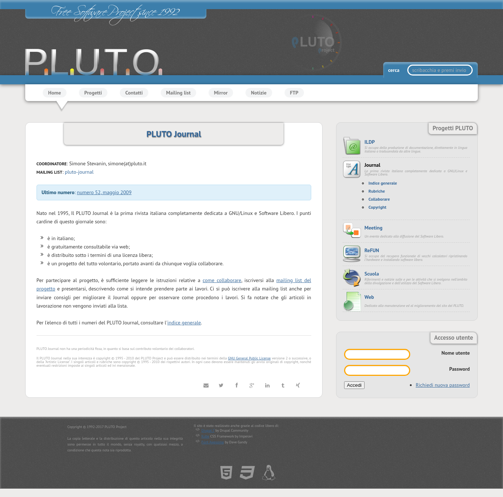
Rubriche (377, 191)
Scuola (372, 273)
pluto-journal (79, 172)
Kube (205, 436)
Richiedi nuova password (443, 385)
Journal (372, 165)
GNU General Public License (249, 358)
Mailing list (178, 92)
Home (54, 92)
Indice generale (383, 183)
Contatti (134, 92)
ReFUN (372, 250)
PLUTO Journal (173, 133)
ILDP (370, 142)
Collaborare (379, 199)
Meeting (373, 227)
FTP (294, 92)
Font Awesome (213, 442)
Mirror (221, 92)
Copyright (377, 207)
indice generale (184, 322)
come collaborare (222, 280)
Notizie (259, 92)
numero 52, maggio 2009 (104, 192)
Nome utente (455, 353)
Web (369, 297)
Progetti (93, 92)
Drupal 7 (208, 430)
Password (459, 369)
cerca (394, 70)
